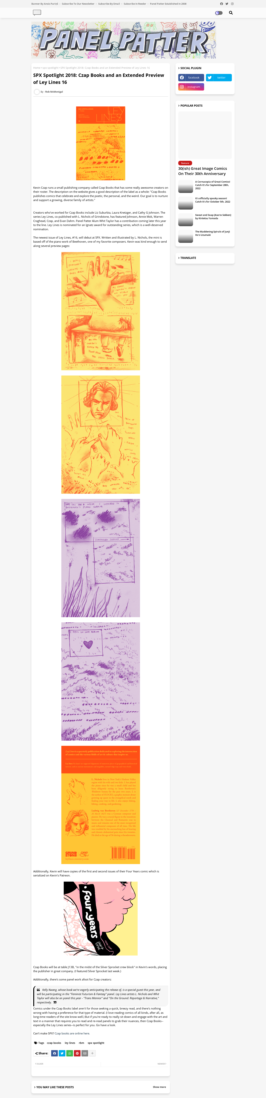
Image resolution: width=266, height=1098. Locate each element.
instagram (193, 87)
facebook (193, 77)
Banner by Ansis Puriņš (45, 3)
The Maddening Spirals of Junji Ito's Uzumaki (212, 233)
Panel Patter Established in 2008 (168, 3)
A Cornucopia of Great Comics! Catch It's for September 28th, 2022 (212, 185)
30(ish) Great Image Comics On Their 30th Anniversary (202, 171)
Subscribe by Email (109, 3)
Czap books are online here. (73, 1033)
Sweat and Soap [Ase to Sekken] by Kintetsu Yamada (213, 216)
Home (36, 67)
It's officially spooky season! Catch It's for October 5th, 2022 (212, 200)
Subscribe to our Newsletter (78, 3)
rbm (81, 1043)
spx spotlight (50, 67)
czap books (54, 1043)
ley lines (70, 1043)
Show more (159, 1087)
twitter (221, 77)
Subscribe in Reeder (135, 3)
